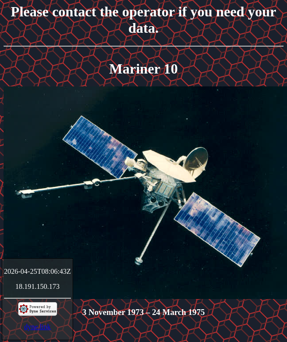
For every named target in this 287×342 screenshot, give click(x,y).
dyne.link (37, 326)
